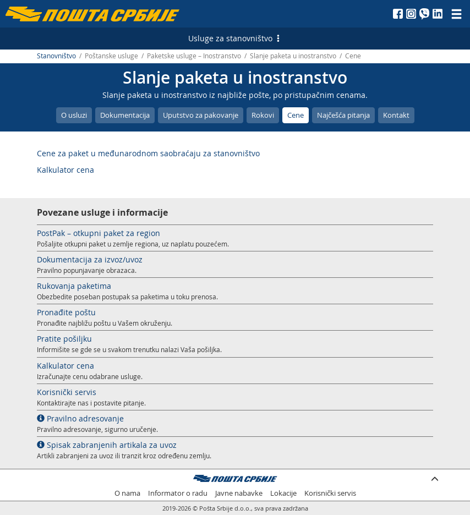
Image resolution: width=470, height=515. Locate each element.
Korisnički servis (66, 392)
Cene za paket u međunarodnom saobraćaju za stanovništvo (148, 153)
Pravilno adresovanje (80, 418)
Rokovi (263, 115)
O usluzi (74, 115)
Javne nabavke (239, 493)
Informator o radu (177, 493)
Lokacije (283, 493)
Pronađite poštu (66, 312)
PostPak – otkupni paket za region (98, 233)
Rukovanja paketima (74, 286)
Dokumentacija (125, 115)
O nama (127, 493)
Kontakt (396, 115)
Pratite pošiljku (64, 338)
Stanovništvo (56, 56)
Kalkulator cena (65, 170)
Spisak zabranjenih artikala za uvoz (107, 445)
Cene (295, 115)
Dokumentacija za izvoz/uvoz (90, 259)
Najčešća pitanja (343, 115)
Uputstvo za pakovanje (200, 115)
